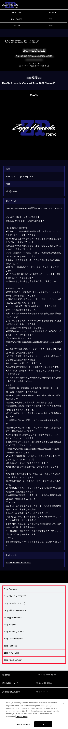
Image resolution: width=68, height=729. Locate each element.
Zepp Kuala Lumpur (12, 660)
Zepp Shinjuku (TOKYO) (15, 610)
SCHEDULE (16, 13)
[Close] (63, 706)
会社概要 (6, 675)
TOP (6, 40)
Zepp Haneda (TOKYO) (19, 40)
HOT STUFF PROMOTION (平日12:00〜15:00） (27, 208)
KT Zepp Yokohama (12, 617)
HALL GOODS (16, 19)
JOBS (50, 26)
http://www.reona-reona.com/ (18, 563)
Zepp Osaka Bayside (13, 639)
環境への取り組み (44, 683)
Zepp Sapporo (10, 589)
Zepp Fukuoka (10, 646)
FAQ (50, 19)
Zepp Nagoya (10, 624)
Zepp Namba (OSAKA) (14, 631)
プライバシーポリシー (46, 675)
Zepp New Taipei (11, 653)
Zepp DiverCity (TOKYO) (15, 596)
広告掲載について (10, 683)
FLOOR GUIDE (50, 13)
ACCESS (16, 26)
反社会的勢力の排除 (11, 692)
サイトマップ (42, 692)
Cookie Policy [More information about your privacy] (22, 719)
